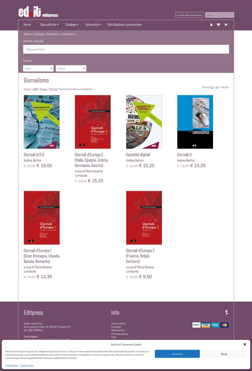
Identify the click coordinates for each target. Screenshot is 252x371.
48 (216, 87)
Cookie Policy (12, 365)
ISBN (35, 89)
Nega (224, 354)
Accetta (177, 354)
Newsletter (118, 330)
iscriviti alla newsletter (189, 15)
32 (212, 87)
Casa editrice (48, 24)
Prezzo (43, 89)
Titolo (27, 89)
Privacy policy (27, 365)
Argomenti (52, 34)
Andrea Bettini (32, 160)
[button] (245, 344)
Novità (53, 89)
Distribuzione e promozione (125, 24)
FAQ (113, 337)
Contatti (116, 326)
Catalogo (71, 24)
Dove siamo (118, 323)
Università (91, 24)
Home (27, 24)
